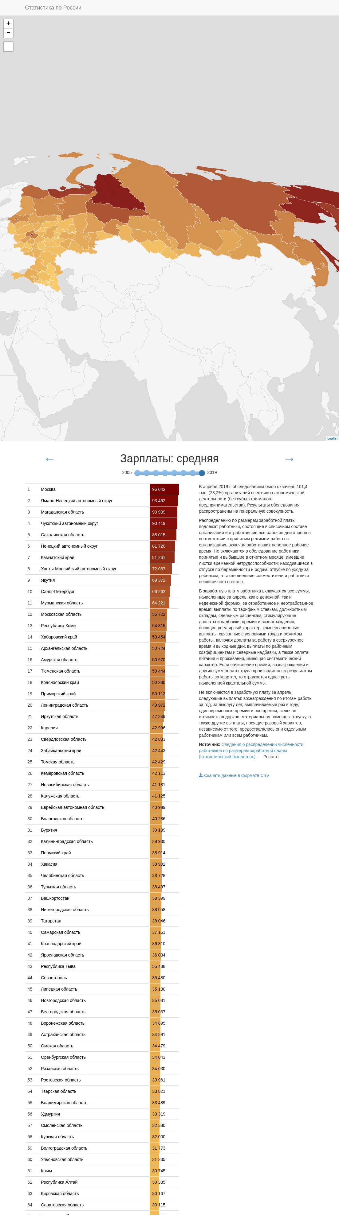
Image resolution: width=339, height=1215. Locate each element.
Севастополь (54, 977)
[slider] (202, 473)
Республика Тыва (58, 966)
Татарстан (51, 920)
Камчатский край (57, 557)
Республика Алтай (59, 1182)
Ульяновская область (62, 1159)
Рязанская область (60, 1068)
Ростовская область (61, 1079)
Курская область (57, 1136)
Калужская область (60, 796)
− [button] (8, 33)
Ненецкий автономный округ (69, 546)
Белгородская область (63, 1011)
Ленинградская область (64, 705)
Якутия (48, 580)
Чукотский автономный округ (69, 523)
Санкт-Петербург (58, 591)
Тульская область (58, 886)
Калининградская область (67, 841)
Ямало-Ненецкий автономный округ (76, 500)
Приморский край (58, 693)
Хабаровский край (59, 637)
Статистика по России (53, 8)
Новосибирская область (65, 784)
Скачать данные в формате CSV (234, 775)
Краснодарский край (61, 943)
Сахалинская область (62, 534)
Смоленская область (61, 1125)
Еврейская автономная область (72, 807)
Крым (46, 1170)
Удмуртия (50, 1114)
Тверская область (58, 1091)
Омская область (57, 1045)
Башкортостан (55, 898)
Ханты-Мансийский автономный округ (78, 568)
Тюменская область (60, 671)
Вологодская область (62, 818)
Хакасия (49, 864)
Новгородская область (63, 1000)
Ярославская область (62, 955)
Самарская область (60, 932)
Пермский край (56, 852)
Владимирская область (64, 1102)
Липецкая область (59, 989)
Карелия (49, 727)
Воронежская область (63, 1023)
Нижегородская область (65, 909)
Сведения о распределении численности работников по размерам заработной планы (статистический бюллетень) (251, 750)
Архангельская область (64, 648)
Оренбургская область (63, 1057)
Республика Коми (58, 625)
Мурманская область (62, 602)
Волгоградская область (64, 1148)
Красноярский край (60, 682)
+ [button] (8, 24)
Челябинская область (62, 875)
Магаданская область (62, 512)
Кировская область (60, 1193)
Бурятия (49, 830)
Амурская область (59, 659)
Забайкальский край (61, 750)
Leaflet (332, 438)
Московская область (61, 614)
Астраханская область (63, 1034)
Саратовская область (62, 1204)
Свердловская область (64, 739)
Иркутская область (59, 716)
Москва (48, 489)
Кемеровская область (62, 773)
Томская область (57, 761)
